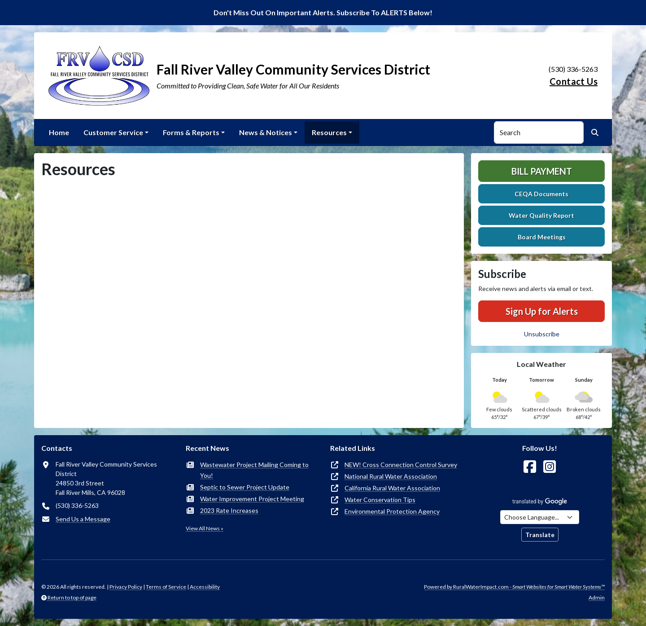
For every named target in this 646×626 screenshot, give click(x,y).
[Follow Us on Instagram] (549, 466)
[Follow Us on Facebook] (530, 466)
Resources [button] (329, 132)
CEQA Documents (541, 194)
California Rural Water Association (392, 488)
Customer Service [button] (113, 132)
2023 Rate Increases (229, 510)
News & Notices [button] (265, 132)
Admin (597, 597)
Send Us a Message (83, 519)
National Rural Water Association (391, 476)
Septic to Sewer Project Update (244, 487)
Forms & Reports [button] (191, 132)
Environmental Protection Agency (392, 511)
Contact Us (574, 81)
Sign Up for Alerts (542, 311)
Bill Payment (541, 171)
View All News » (204, 528)
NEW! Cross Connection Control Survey (401, 464)
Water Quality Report (541, 215)
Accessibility (205, 586)
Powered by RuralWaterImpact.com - (514, 586)
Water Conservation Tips (380, 499)
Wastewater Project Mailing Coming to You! (254, 470)
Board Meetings (542, 237)
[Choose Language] (539, 517)
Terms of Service (166, 586)
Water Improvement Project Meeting (252, 499)
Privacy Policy (125, 586)
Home (59, 132)
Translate (539, 534)
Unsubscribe (541, 334)
